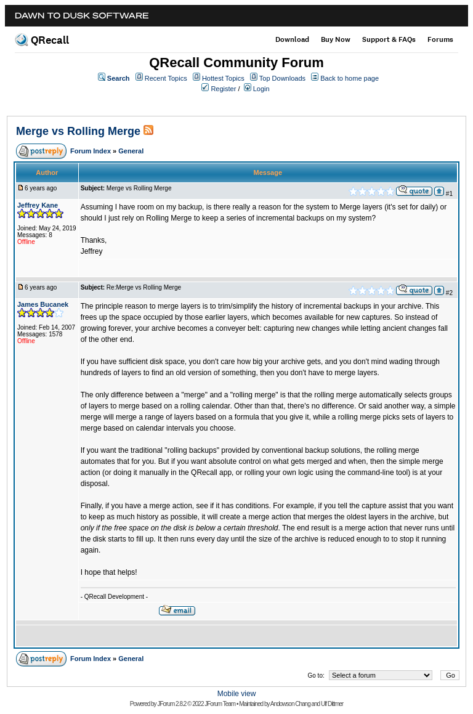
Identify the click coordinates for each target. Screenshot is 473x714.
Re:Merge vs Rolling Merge (144, 287)
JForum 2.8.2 (171, 703)
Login (261, 88)
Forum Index (90, 151)
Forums (440, 39)
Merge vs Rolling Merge (78, 131)
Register (223, 88)
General (131, 151)
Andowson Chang (290, 703)
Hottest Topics (223, 78)
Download (292, 39)
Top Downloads (282, 78)
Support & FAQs (389, 39)
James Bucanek (42, 304)
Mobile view (236, 693)
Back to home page (349, 78)
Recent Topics (166, 78)
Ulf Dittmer (332, 703)
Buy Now (335, 39)
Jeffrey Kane (37, 205)
